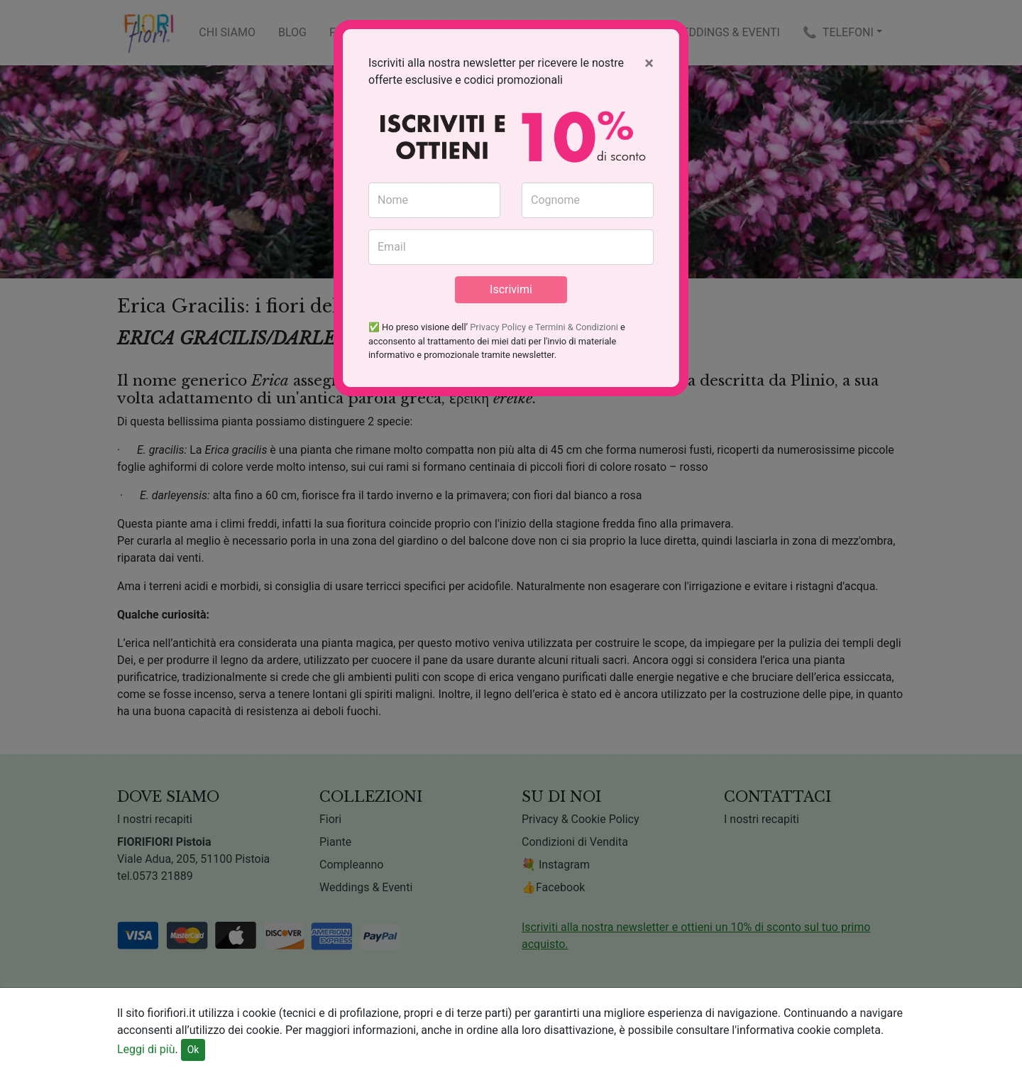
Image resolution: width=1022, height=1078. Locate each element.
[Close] (649, 63)
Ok (193, 1049)
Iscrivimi (511, 289)
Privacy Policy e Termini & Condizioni (544, 327)
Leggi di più (146, 1049)
